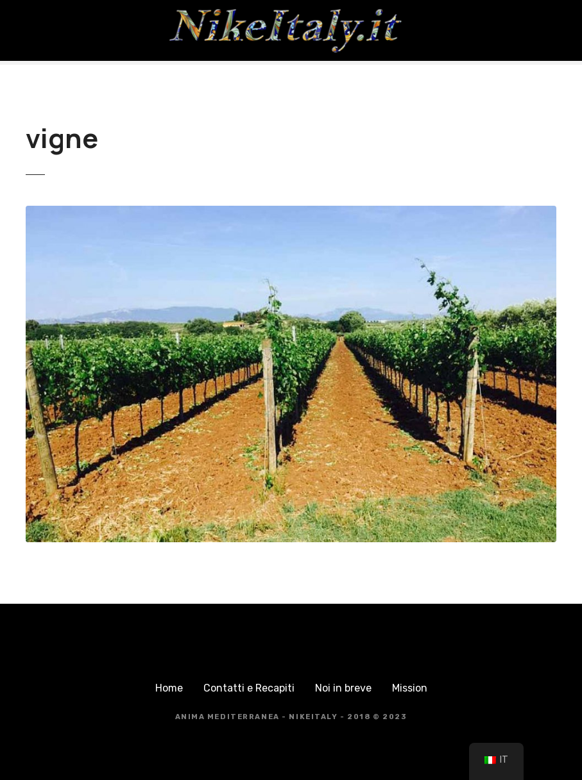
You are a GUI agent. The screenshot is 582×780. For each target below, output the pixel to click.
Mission (409, 688)
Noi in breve (343, 688)
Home (169, 688)
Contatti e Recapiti (249, 688)
